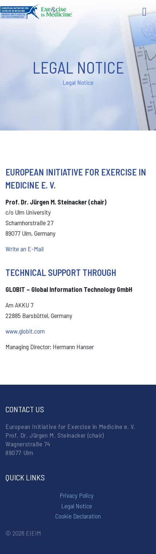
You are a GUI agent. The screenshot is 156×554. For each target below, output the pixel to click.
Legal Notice (76, 506)
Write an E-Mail (24, 249)
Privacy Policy (76, 495)
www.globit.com (25, 331)
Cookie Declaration (78, 516)
